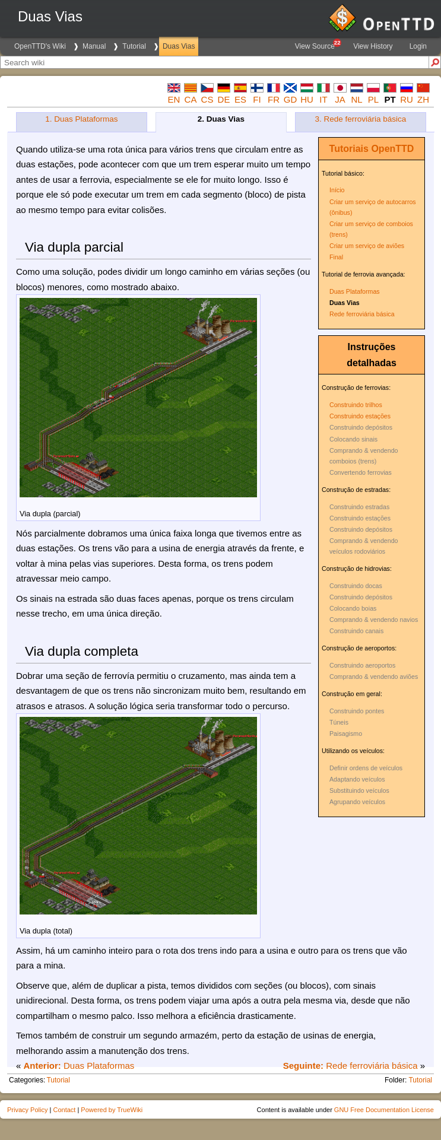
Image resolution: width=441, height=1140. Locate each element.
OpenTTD (392, 149)
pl (373, 99)
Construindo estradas (359, 506)
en (174, 99)
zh (423, 99)
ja (340, 99)
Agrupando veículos (357, 801)
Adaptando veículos (357, 779)
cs (207, 99)
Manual (94, 46)
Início (336, 189)
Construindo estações (360, 416)
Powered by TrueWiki (111, 1109)
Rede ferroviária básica (362, 313)
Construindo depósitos (360, 427)
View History (372, 46)
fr (274, 99)
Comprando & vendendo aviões (373, 676)
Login (418, 46)
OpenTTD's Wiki (40, 46)
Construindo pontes (356, 711)
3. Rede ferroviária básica (360, 119)
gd (290, 99)
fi (257, 99)
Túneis (338, 722)
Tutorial (134, 46)
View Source (317, 44)
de (224, 99)
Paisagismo (345, 733)
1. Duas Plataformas (81, 119)
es (240, 99)
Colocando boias (352, 608)
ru (406, 99)
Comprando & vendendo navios (373, 619)
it (323, 99)
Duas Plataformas (354, 291)
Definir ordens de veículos (365, 767)
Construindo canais (356, 630)
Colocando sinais (353, 439)
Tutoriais (349, 149)
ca (191, 99)
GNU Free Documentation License (384, 1109)
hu (306, 99)
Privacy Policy (27, 1109)
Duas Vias (179, 46)
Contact (64, 1109)
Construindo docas (355, 585)
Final (336, 257)
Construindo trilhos (355, 404)
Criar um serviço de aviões (366, 245)
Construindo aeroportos (362, 665)
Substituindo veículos (359, 790)
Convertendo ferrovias (360, 472)
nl (356, 99)
